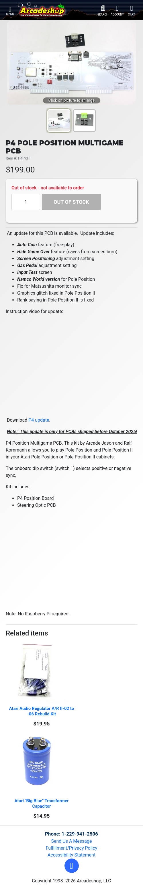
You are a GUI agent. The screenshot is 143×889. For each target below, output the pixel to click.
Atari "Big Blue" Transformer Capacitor (42, 803)
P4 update (38, 420)
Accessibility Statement (71, 855)
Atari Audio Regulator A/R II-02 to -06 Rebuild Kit (42, 711)
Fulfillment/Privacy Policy (71, 848)
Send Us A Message (71, 841)
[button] (71, 866)
